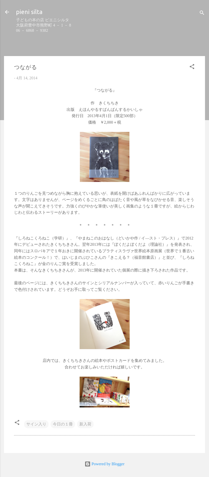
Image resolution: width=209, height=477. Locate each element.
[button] (192, 67)
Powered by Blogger (105, 464)
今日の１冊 (63, 424)
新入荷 (85, 424)
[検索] (202, 13)
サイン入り (36, 424)
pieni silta (29, 12)
